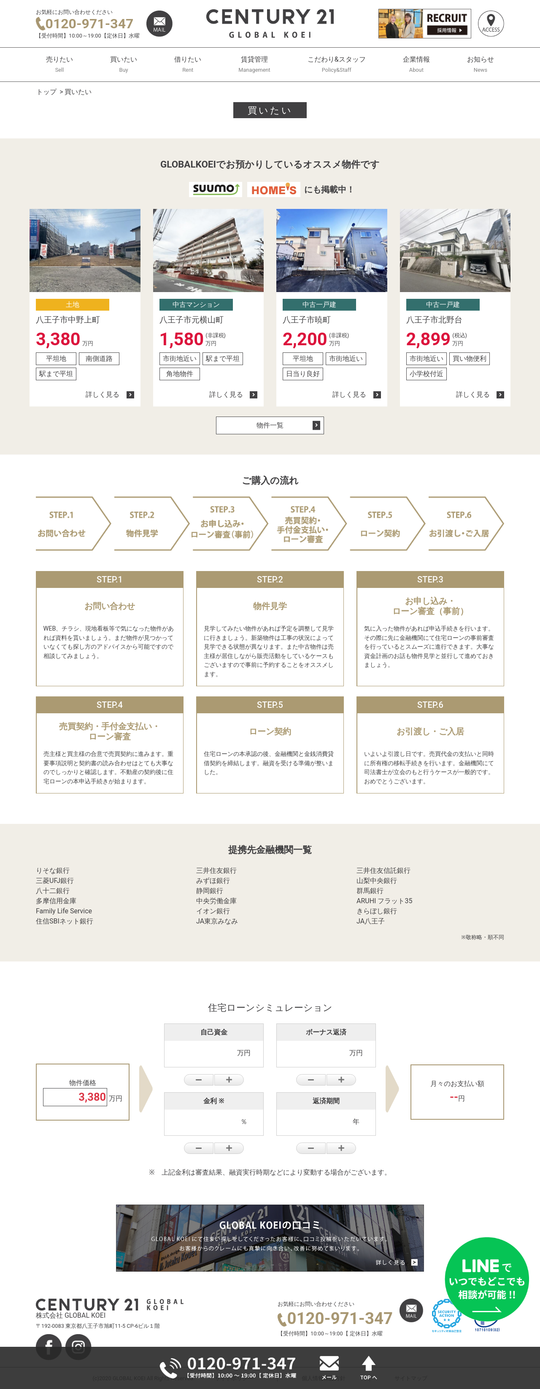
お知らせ (480, 64)
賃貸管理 (254, 64)
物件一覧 (288, 425)
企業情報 (416, 64)
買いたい (123, 64)
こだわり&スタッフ (337, 64)
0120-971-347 (84, 23)
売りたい (59, 64)
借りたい (187, 64)
